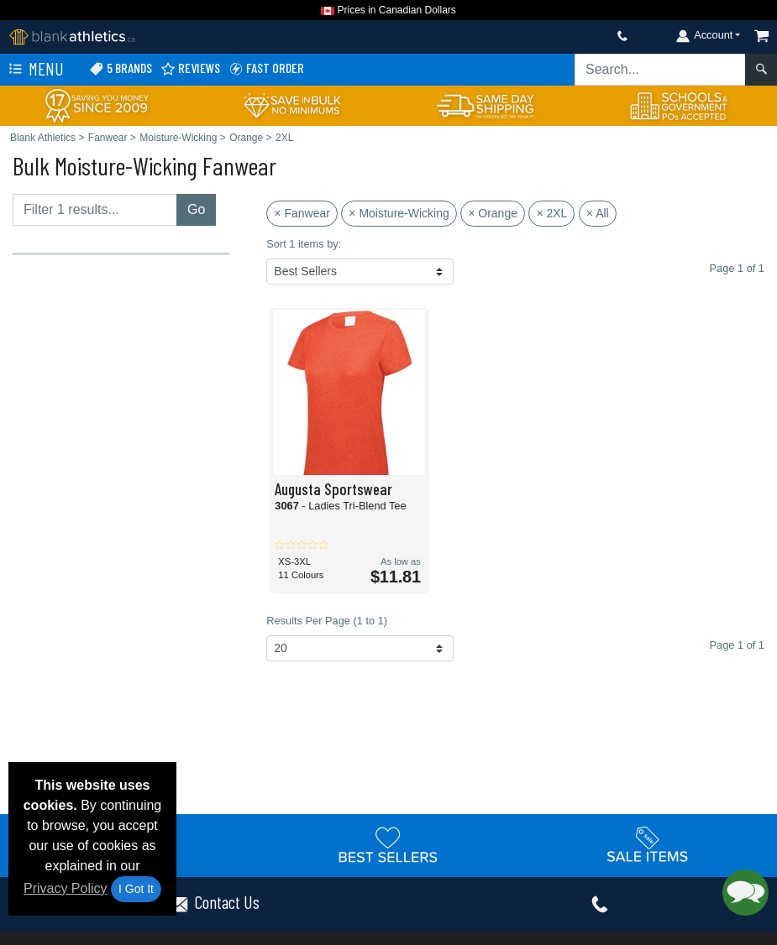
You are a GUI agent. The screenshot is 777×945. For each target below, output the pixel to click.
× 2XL (551, 213)
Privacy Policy (66, 888)
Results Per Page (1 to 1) (326, 620)
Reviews (190, 68)
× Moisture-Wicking (399, 213)
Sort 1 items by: (303, 244)
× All (597, 213)
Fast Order (266, 68)
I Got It (136, 888)
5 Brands (120, 68)
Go (196, 209)
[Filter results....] (95, 210)
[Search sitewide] (660, 70)
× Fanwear (302, 213)
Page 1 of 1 (737, 645)
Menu (34, 69)
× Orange (492, 213)
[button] (745, 892)
